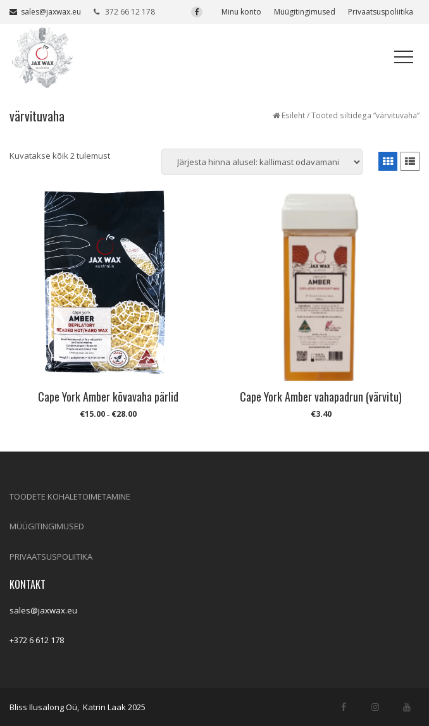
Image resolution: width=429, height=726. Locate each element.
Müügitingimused (304, 11)
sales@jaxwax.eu (45, 11)
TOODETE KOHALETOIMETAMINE (69, 496)
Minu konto (241, 11)
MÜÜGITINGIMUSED (46, 526)
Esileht (293, 115)
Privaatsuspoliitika (380, 11)
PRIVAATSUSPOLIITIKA (50, 556)
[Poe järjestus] (262, 162)
